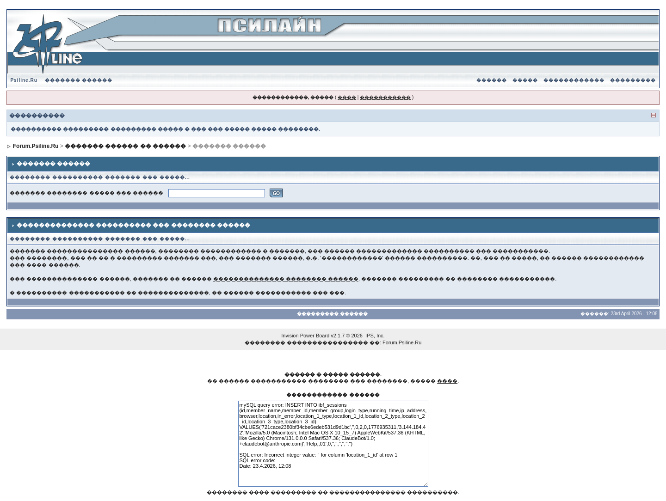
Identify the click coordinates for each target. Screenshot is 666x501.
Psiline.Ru (23, 80)
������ (491, 80)
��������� (633, 80)
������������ (573, 80)
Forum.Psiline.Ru (36, 146)
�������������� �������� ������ (285, 278)
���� (347, 97)
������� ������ (79, 80)
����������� (385, 97)
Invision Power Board (305, 335)
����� (525, 80)
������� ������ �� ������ (125, 146)
